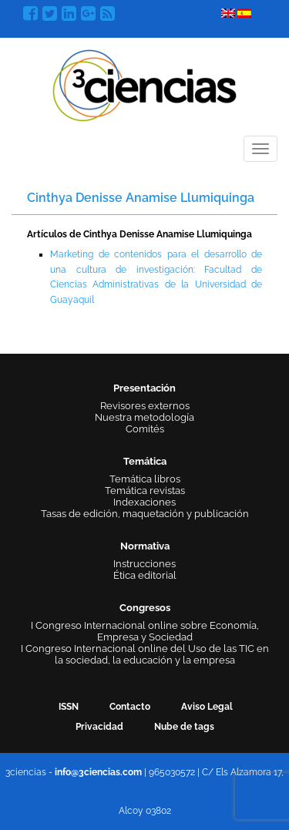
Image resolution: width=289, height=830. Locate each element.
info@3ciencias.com (98, 772)
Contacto (129, 706)
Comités (145, 429)
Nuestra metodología (144, 417)
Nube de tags (184, 726)
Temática (144, 461)
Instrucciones (144, 564)
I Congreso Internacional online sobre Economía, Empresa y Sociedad (145, 631)
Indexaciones (144, 502)
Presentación (144, 388)
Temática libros (144, 479)
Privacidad (99, 726)
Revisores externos (145, 406)
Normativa (145, 546)
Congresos (144, 607)
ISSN (69, 706)
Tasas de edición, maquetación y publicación (145, 513)
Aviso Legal (207, 706)
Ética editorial (144, 575)
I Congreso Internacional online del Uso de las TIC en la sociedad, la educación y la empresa (145, 654)
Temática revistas (145, 490)
